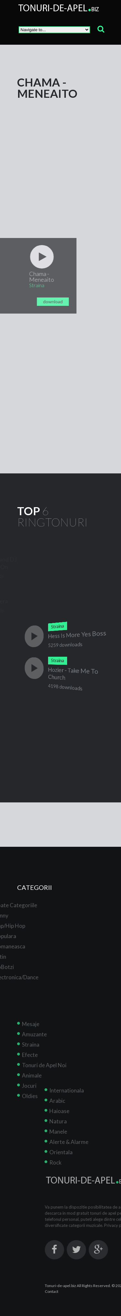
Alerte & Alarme (83, 1141)
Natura (73, 1121)
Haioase (74, 1111)
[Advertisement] (60, 159)
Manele (73, 1131)
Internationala (81, 1090)
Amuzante (34, 1048)
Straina (30, 1058)
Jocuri (29, 1099)
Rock (70, 1162)
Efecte (30, 1068)
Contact (66, 1291)
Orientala (75, 1152)
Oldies (30, 1110)
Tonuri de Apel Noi (44, 1079)
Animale (32, 1089)
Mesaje (30, 1038)
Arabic (72, 1100)
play (27, 256)
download (38, 301)
